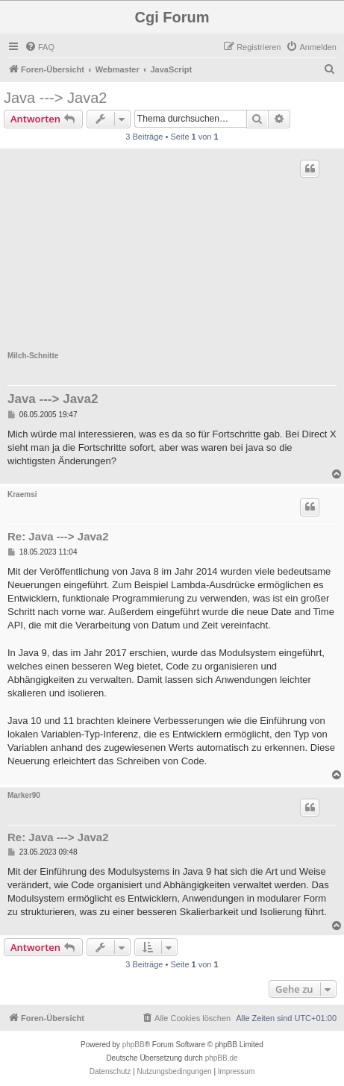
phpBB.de (221, 1058)
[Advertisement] (172, 254)
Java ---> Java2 (55, 98)
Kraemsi (22, 494)
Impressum (236, 1071)
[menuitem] (39, 47)
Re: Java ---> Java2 (58, 536)
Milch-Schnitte (32, 356)
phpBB (133, 1044)
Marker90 (23, 795)
